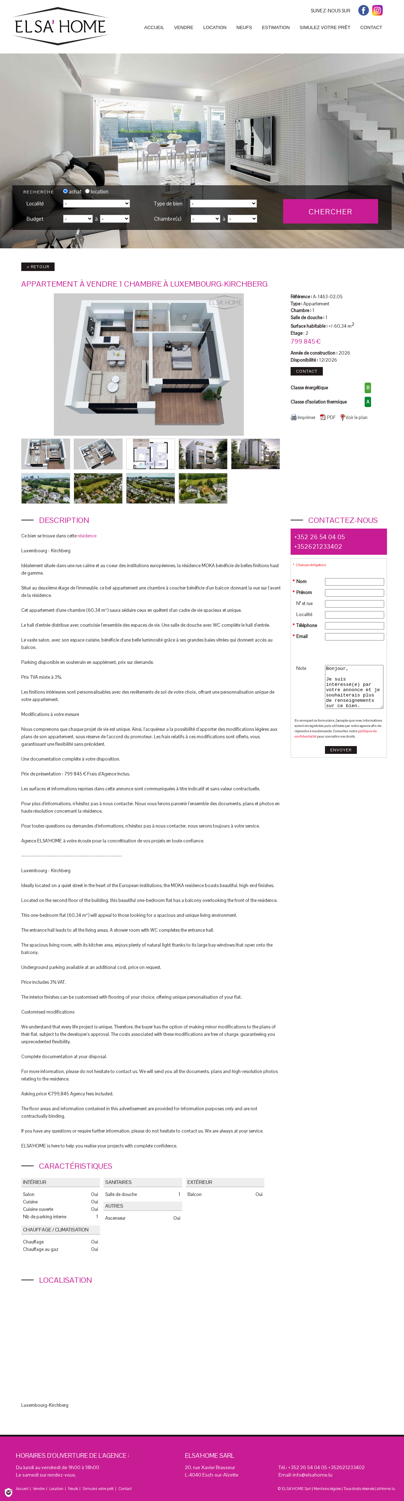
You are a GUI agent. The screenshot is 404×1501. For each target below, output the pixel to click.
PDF (328, 417)
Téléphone (306, 625)
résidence (87, 536)
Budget (35, 218)
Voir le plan (353, 417)
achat (72, 191)
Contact (307, 371)
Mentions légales (327, 1488)
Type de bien (168, 203)
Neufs (73, 1488)
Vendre (39, 1488)
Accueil (22, 1488)
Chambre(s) (167, 218)
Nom (301, 582)
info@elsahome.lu (312, 1475)
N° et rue (304, 603)
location (96, 191)
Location (56, 1488)
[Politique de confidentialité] (8, 1492)
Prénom (304, 592)
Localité (35, 203)
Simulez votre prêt (98, 1488)
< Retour (38, 267)
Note (301, 668)
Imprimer (303, 417)
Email (302, 636)
